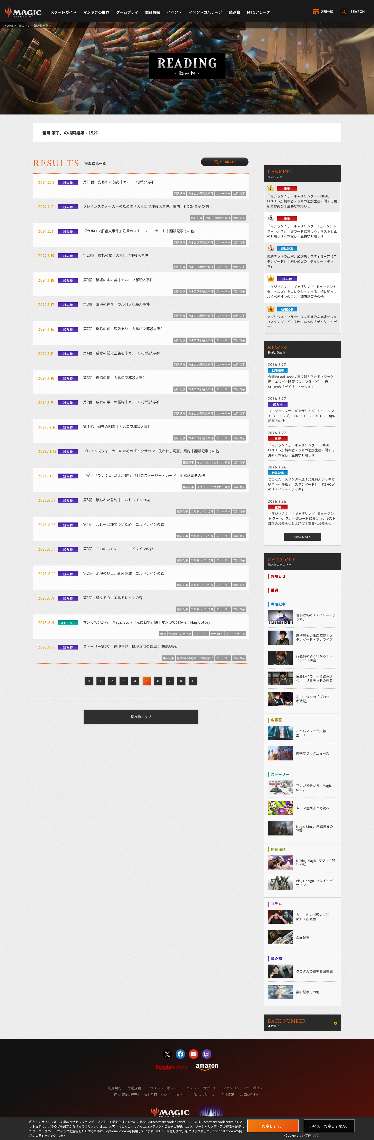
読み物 (234, 12)
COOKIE (179, 1094)
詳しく (312, 1135)
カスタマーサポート (201, 1087)
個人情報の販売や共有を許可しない (140, 1094)
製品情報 (152, 12)
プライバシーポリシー (163, 1087)
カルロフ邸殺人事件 (200, 193)
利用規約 (114, 1087)
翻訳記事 (179, 193)
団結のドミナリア (180, 634)
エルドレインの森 (202, 511)
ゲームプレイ (127, 12)
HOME (9, 25)
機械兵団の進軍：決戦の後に (195, 658)
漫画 (163, 634)
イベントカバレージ (205, 12)
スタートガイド (63, 12)
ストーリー (223, 193)
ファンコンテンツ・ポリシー (244, 1087)
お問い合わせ (250, 1094)
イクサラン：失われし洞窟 (213, 462)
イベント (174, 12)
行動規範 (134, 1087)
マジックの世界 (96, 12)
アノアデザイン (235, 634)
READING (23, 25)
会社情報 (227, 1094)
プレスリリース (202, 1094)
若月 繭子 (239, 193)
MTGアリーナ (258, 12)
